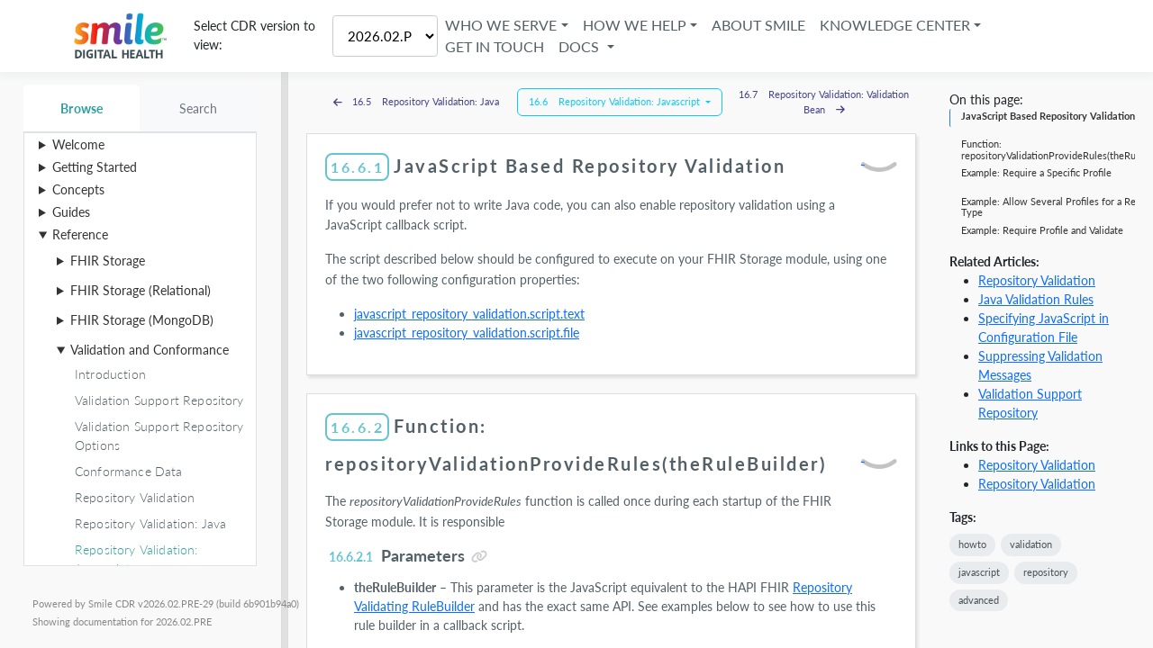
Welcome (78, 144)
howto (972, 544)
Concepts (78, 189)
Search (198, 108)
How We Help (634, 24)
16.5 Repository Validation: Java (416, 101)
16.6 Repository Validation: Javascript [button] (616, 101)
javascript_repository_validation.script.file (466, 332)
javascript (979, 572)
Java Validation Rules (1036, 299)
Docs (581, 46)
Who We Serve (502, 24)
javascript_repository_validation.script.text (469, 313)
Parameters (395, 555)
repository (1045, 572)
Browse (81, 108)
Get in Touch (495, 46)
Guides (71, 212)
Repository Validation (1036, 280)
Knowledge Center (895, 24)
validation (1031, 544)
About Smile (758, 24)
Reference (80, 234)
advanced (978, 600)
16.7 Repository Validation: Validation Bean (824, 101)
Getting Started (94, 167)
